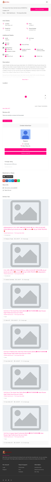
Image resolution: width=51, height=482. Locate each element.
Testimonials (21, 467)
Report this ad (7, 190)
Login (4, 467)
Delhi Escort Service (39, 469)
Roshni (25, 141)
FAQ (20, 469)
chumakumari (7, 235)
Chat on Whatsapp (39, 9)
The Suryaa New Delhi (21, 13)
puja (5, 316)
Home (4, 13)
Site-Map (36, 472)
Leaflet (36, 106)
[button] (45, 95)
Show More (25, 79)
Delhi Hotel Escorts (11, 13)
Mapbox (39, 106)
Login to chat (25, 149)
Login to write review (7, 120)
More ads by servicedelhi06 (10, 188)
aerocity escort (6, 455)
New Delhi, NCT (6, 108)
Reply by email (24, 153)
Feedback (21, 472)
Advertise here (37, 467)
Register (5, 469)
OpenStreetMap (44, 106)
